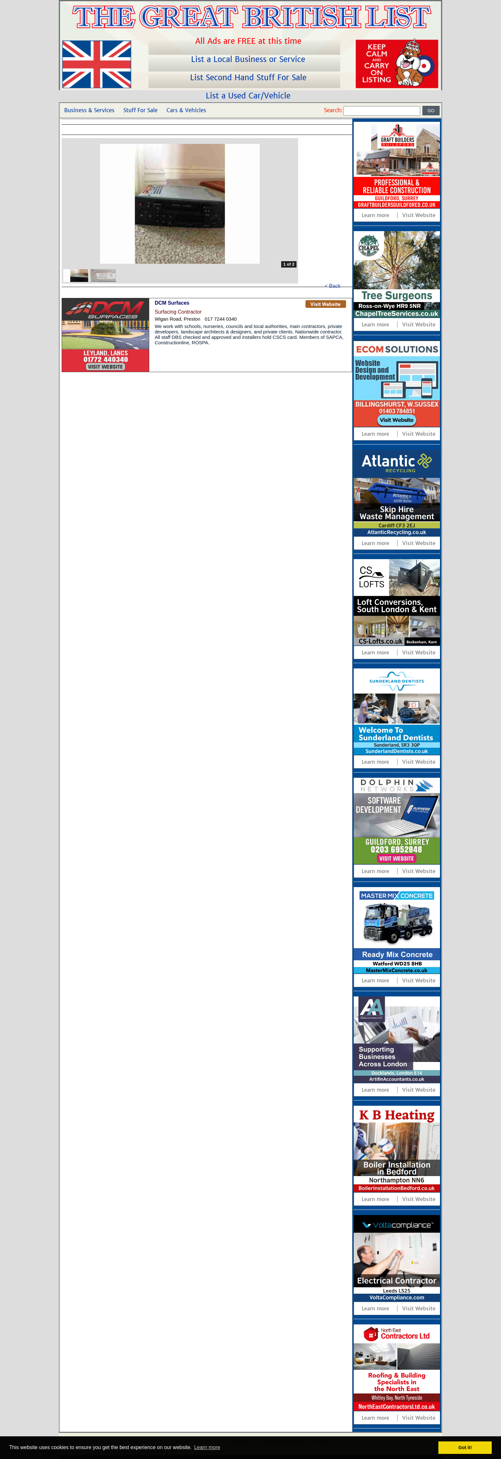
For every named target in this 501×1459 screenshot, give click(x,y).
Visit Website (418, 215)
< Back (332, 286)
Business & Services (89, 110)
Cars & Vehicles (186, 110)
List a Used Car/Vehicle (249, 96)
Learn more (375, 215)
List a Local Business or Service (249, 59)
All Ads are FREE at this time (249, 41)
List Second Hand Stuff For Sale (249, 77)
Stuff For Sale (140, 110)
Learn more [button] (207, 1447)
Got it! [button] (465, 1447)
